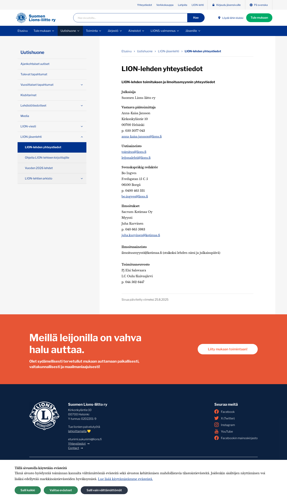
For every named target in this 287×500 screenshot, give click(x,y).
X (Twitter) (224, 418)
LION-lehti (198, 4)
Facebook (224, 411)
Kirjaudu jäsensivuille (226, 4)
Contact (73, 448)
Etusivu (23, 31)
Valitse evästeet (61, 490)
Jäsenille (191, 31)
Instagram (224, 425)
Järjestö (113, 31)
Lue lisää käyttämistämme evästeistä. (125, 479)
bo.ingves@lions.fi (135, 196)
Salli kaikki (27, 490)
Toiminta (92, 31)
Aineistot (134, 31)
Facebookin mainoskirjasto (236, 438)
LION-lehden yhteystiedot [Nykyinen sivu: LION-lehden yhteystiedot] (203, 51)
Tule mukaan (259, 17)
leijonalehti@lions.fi (136, 158)
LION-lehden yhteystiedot (43, 147)
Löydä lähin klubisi (230, 17)
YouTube (223, 431)
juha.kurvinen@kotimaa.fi (141, 235)
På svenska (259, 4)
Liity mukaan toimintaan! (227, 349)
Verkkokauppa (165, 4)
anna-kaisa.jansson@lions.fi (142, 136)
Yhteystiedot (144, 4)
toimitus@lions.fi (134, 152)
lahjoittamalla (77, 431)
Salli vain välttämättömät (104, 490)
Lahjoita (182, 4)
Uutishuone (68, 31)
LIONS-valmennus (163, 31)
